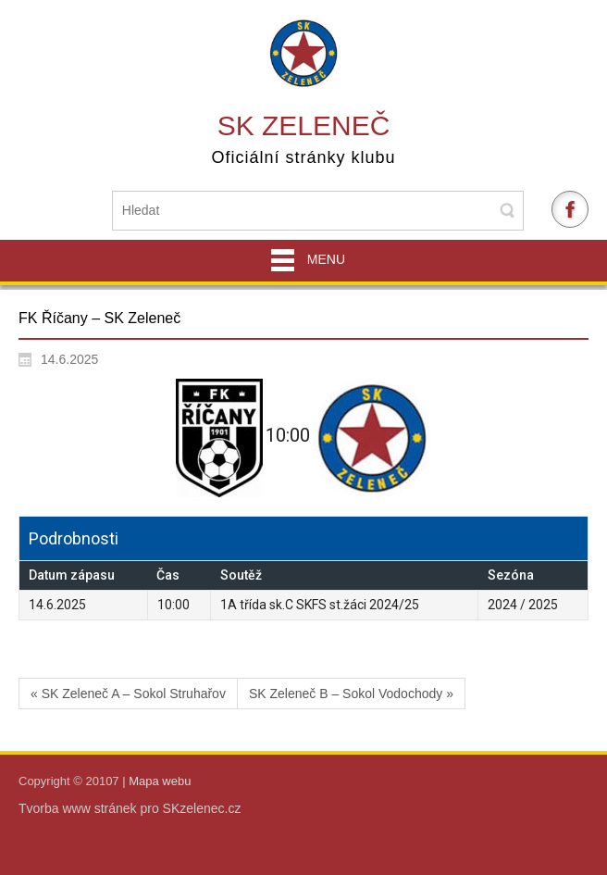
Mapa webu (160, 781)
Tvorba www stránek (79, 808)
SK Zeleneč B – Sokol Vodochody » (351, 693)
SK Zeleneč (303, 125)
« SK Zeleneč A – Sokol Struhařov (128, 693)
